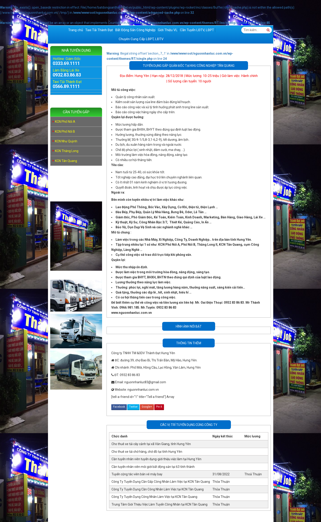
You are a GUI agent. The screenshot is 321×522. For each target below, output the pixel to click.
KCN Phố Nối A (65, 121)
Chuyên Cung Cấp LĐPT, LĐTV (141, 39)
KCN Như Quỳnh (66, 141)
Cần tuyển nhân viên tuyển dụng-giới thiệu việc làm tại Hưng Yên (156, 459)
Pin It (159, 406)
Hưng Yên (142, 76)
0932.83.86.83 (67, 75)
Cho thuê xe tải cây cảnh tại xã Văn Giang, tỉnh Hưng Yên (151, 444)
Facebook (119, 406)
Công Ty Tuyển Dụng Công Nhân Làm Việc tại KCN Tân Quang (154, 497)
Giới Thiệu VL (168, 30)
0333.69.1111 (66, 63)
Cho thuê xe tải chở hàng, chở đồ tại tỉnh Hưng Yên (147, 451)
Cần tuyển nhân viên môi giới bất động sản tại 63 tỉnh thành (153, 467)
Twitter (133, 406)
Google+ (147, 406)
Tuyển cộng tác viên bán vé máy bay (137, 474)
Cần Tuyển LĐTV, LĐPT (197, 30)
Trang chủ (75, 30)
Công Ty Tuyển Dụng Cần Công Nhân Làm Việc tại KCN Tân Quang (158, 489)
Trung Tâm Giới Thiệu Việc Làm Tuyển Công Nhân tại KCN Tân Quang (159, 504)
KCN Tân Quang (66, 161)
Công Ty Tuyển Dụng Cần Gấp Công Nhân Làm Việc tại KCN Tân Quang (161, 481)
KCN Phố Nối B (65, 131)
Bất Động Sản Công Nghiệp (135, 30)
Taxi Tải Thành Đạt (99, 30)
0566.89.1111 (66, 86)
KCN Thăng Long (66, 151)
